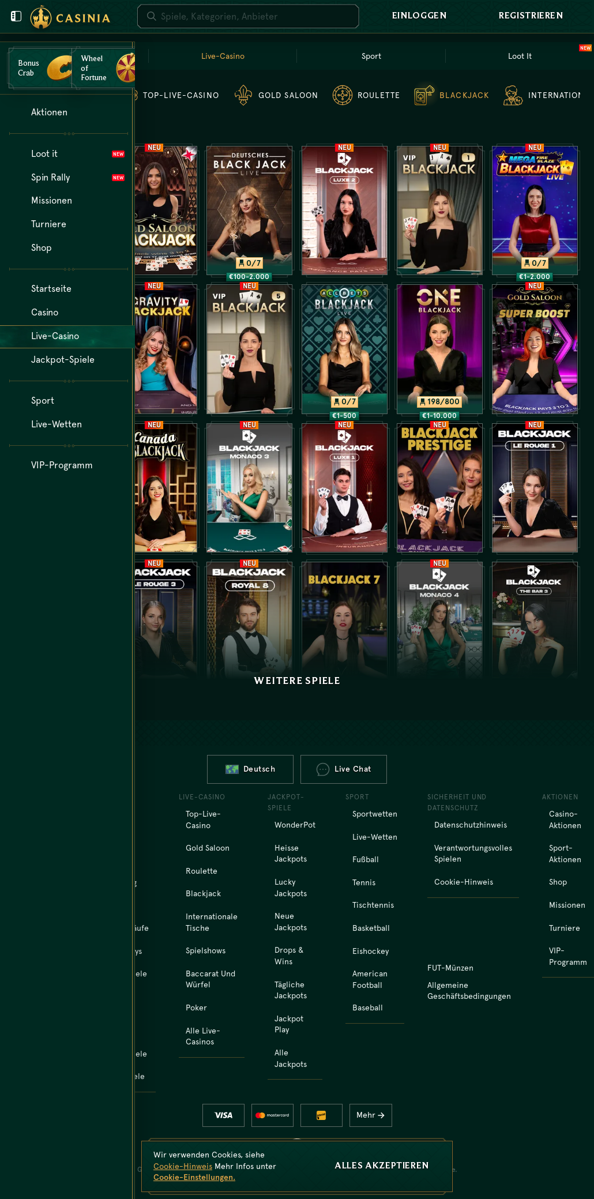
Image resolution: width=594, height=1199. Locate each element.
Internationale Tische (212, 922)
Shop (558, 881)
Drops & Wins (289, 955)
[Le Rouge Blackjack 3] (154, 626)
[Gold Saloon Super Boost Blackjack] (535, 349)
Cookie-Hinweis (463, 881)
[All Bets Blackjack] (344, 349)
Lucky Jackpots (291, 887)
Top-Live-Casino (203, 819)
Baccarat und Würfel (210, 979)
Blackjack (203, 893)
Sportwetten (374, 813)
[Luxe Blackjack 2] (344, 210)
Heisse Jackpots (291, 853)
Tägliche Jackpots (291, 990)
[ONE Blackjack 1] (439, 349)
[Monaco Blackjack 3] (249, 488)
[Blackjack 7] (344, 626)
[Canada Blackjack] (154, 488)
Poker (196, 1007)
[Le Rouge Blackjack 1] (535, 488)
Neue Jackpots (291, 921)
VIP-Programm (568, 956)
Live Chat (343, 769)
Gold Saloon (208, 847)
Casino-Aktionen (565, 819)
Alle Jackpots (291, 1058)
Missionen (567, 904)
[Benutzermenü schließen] (16, 16)
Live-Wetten (374, 836)
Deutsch (250, 768)
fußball (365, 859)
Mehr (373, 1114)
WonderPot (295, 824)
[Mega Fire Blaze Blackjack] (535, 210)
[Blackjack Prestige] (439, 488)
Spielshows (205, 950)
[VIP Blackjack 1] (439, 210)
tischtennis (373, 904)
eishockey (370, 951)
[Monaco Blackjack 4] (439, 626)
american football (370, 979)
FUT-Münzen (450, 967)
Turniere (564, 928)
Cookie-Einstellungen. (194, 1177)
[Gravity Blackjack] (154, 349)
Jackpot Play (289, 1024)
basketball (371, 928)
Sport (371, 56)
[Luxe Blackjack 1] (344, 488)
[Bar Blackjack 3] (535, 626)
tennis (363, 882)
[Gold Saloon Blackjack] (154, 210)
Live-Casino (223, 56)
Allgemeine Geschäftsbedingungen (469, 990)
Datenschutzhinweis (470, 824)
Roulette (201, 870)
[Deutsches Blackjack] (249, 210)
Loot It (549, 55)
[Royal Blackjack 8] (249, 626)
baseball (367, 1007)
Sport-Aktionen (565, 853)
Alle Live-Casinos (203, 1036)
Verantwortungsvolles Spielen (473, 853)
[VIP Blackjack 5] (249, 349)
